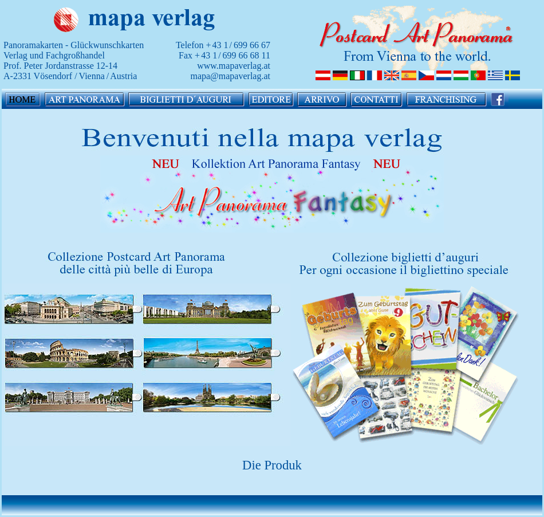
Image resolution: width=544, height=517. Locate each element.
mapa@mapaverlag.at (230, 76)
